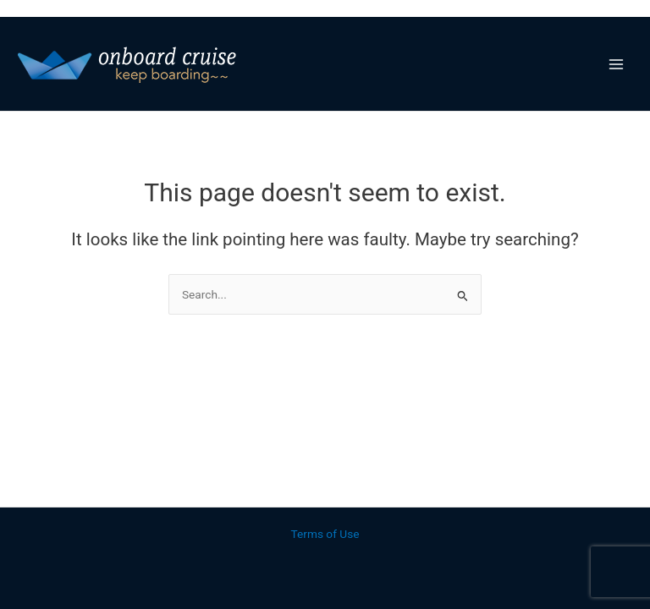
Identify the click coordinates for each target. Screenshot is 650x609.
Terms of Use (325, 533)
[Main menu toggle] (616, 63)
